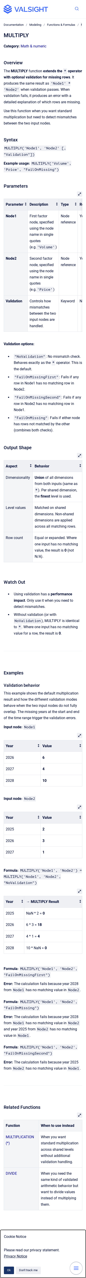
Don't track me (28, 1270)
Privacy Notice (15, 1256)
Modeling (35, 24)
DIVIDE (11, 1173)
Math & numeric (33, 46)
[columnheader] (16, 204)
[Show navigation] (76, 1268)
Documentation (14, 24)
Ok (9, 1270)
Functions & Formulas (61, 24)
